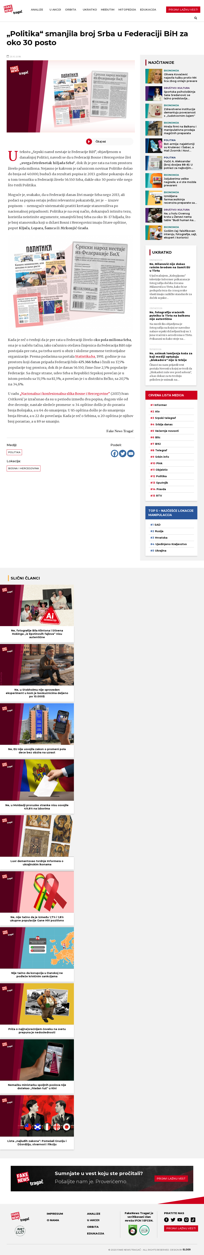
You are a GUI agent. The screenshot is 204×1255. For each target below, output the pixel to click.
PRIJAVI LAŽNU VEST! (183, 9)
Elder (187, 1249)
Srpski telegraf (165, 418)
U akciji (55, 9)
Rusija (159, 531)
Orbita (70, 9)
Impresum (55, 1213)
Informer (160, 405)
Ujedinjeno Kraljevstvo (171, 544)
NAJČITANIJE (161, 62)
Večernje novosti (167, 431)
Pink (159, 463)
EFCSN (147, 1220)
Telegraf (161, 450)
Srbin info (162, 456)
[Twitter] (122, 453)
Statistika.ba (85, 356)
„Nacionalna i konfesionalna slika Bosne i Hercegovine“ (66, 394)
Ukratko (90, 9)
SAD (157, 524)
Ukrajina (160, 550)
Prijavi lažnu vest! (181, 1228)
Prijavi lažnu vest (171, 1178)
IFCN (138, 1220)
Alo (157, 411)
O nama (53, 1220)
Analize (37, 9)
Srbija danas (164, 424)
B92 (158, 444)
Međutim (107, 9)
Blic (157, 437)
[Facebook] (114, 453)
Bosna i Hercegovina (23, 468)
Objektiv (162, 469)
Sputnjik (162, 482)
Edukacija (148, 9)
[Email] (131, 453)
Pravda (161, 489)
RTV (159, 495)
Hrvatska (161, 537)
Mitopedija (127, 9)
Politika (14, 452)
